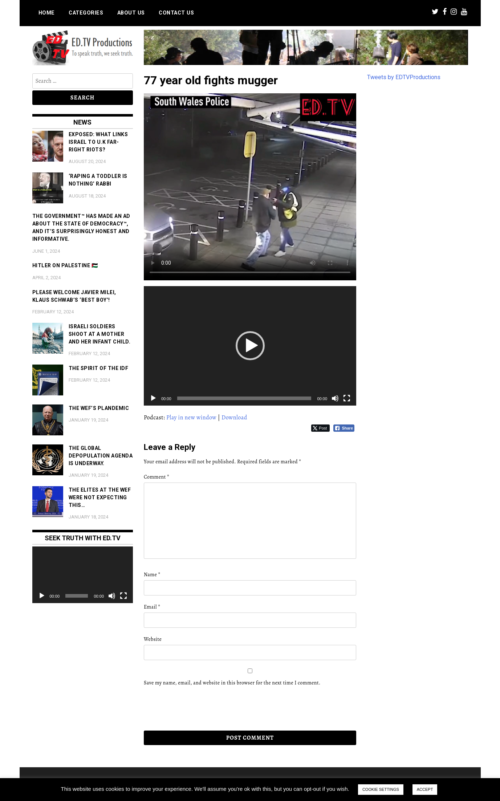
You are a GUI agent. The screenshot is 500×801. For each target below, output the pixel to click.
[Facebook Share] (343, 428)
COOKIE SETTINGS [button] (380, 789)
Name (152, 574)
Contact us (176, 13)
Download (234, 418)
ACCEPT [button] (425, 789)
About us (131, 13)
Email (152, 606)
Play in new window (191, 418)
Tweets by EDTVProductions (403, 77)
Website (153, 639)
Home (46, 13)
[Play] (153, 398)
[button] (250, 345)
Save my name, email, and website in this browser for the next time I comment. (232, 682)
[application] (250, 346)
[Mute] (335, 398)
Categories (86, 13)
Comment (156, 476)
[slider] (244, 398)
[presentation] (193, 708)
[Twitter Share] (320, 428)
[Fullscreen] (346, 398)
